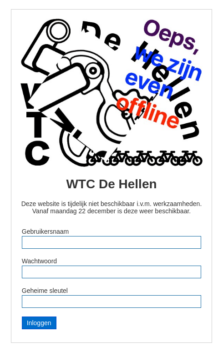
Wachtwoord (39, 261)
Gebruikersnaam (45, 231)
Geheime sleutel (45, 290)
